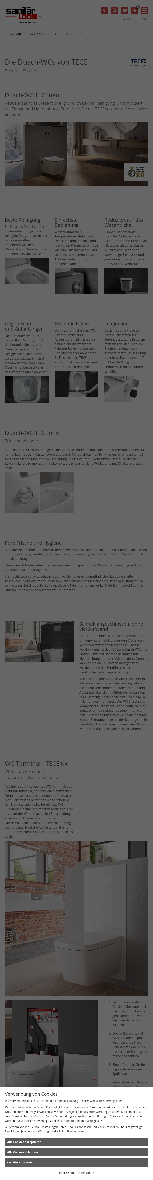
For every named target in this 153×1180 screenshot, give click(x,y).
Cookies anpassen (19, 1162)
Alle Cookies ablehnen (22, 1152)
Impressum (66, 1173)
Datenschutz (86, 1173)
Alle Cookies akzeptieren (24, 1142)
